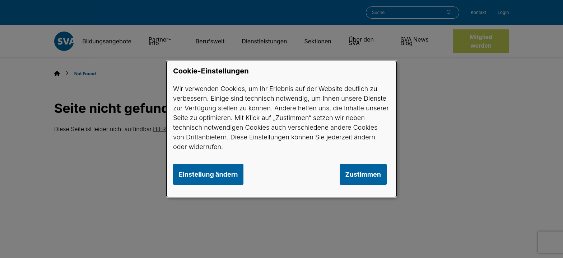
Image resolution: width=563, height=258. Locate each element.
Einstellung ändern (208, 174)
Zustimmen (363, 174)
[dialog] (281, 129)
